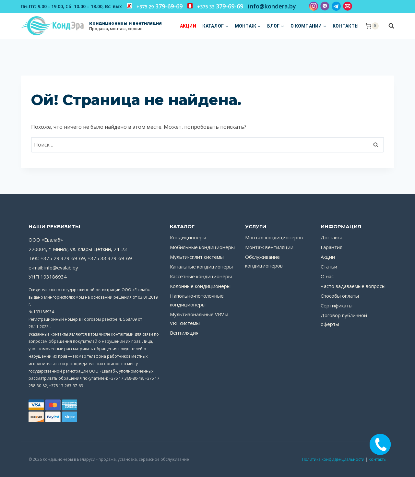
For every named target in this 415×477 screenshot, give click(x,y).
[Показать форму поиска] (388, 26)
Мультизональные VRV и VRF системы (199, 318)
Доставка (331, 237)
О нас (327, 276)
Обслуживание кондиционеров (264, 261)
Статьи (329, 266)
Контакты (346, 26)
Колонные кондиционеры (200, 286)
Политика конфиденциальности (333, 459)
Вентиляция (184, 332)
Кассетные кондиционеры (201, 276)
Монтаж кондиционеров (274, 237)
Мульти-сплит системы (197, 257)
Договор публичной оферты (344, 319)
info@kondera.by (272, 6)
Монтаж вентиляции (269, 247)
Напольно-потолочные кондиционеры (197, 300)
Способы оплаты (340, 295)
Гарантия (331, 247)
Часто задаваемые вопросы (353, 286)
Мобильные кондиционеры (202, 247)
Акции (188, 26)
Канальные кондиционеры (201, 266)
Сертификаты (336, 305)
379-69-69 (155, 6)
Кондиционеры (188, 237)
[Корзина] (372, 26)
